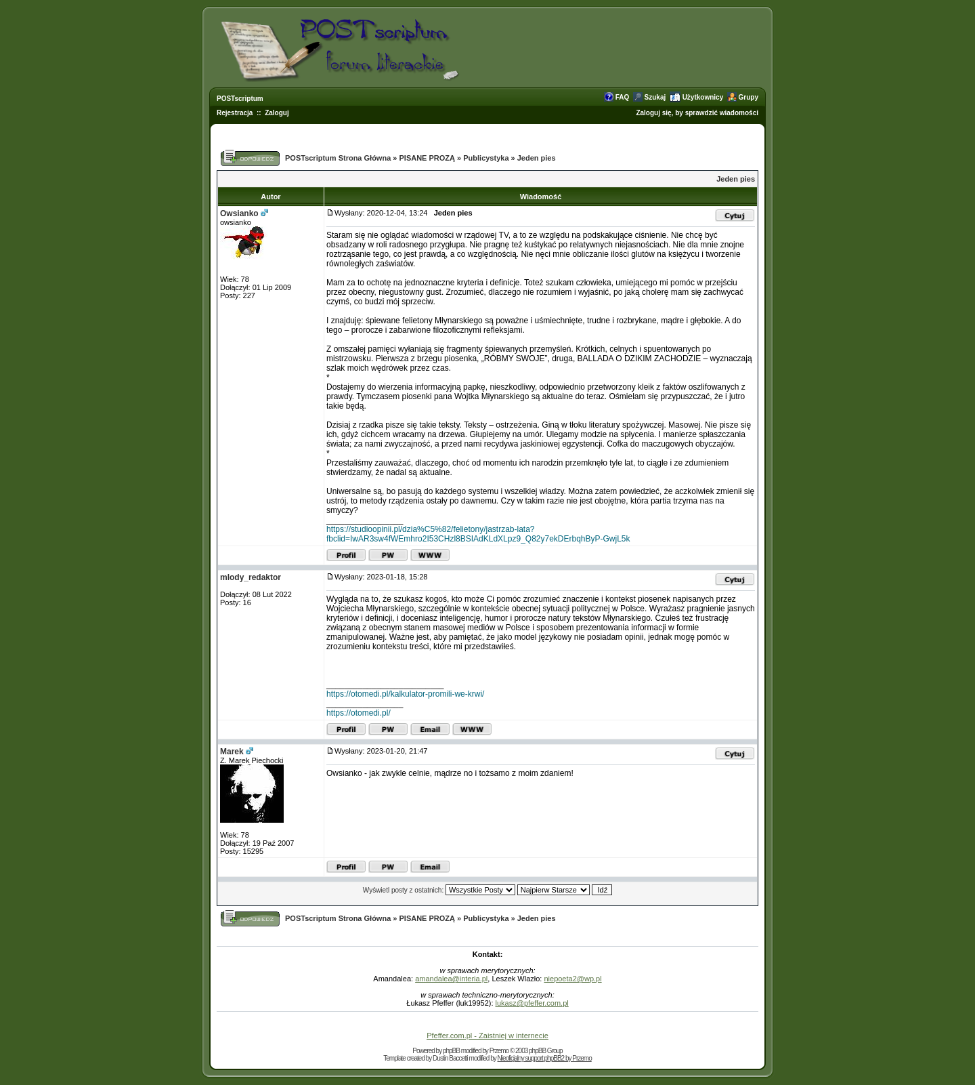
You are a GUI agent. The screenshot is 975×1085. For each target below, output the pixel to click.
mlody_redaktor (250, 577)
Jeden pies (536, 158)
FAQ (622, 97)
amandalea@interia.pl (451, 979)
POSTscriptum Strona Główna (338, 158)
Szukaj (655, 97)
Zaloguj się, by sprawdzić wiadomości (697, 113)
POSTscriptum (240, 98)
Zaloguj (277, 113)
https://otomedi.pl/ (358, 713)
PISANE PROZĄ (427, 158)
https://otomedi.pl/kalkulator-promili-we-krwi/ (405, 694)
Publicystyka (485, 158)
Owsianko (239, 213)
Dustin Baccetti (450, 1058)
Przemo (499, 1051)
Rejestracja (235, 113)
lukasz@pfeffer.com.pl (532, 1003)
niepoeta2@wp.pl (572, 979)
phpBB (451, 1051)
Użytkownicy (703, 97)
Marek (232, 751)
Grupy (748, 97)
